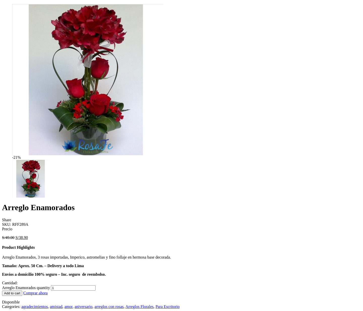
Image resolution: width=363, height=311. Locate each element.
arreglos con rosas (109, 306)
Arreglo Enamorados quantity (26, 288)
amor (68, 306)
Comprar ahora (35, 293)
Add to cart (12, 293)
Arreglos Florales (139, 306)
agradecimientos (34, 306)
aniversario (84, 306)
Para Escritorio (168, 306)
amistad (56, 306)
